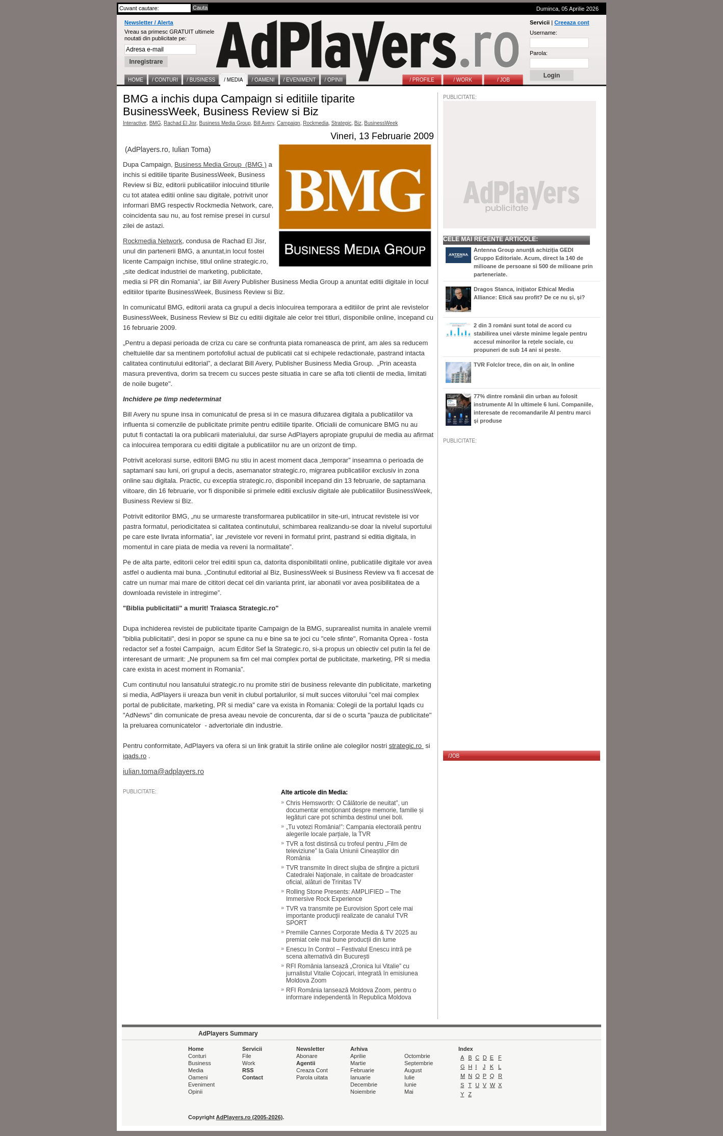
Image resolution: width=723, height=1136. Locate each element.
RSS (248, 1070)
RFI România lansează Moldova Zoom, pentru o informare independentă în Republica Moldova (351, 994)
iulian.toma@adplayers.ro (163, 771)
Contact (252, 1077)
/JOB (453, 756)
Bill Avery (263, 123)
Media (195, 1070)
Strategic (341, 123)
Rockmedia (315, 123)
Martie (358, 1063)
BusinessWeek (381, 123)
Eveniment (201, 1084)
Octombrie (417, 1056)
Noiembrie (363, 1092)
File (246, 1056)
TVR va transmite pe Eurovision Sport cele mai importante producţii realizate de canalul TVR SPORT (349, 915)
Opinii (195, 1092)
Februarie (362, 1070)
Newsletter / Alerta (148, 22)
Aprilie (358, 1056)
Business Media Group (225, 123)
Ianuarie (360, 1077)
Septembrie (418, 1063)
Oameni (198, 1077)
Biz (358, 123)
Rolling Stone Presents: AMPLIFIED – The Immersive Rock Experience (343, 895)
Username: (543, 33)
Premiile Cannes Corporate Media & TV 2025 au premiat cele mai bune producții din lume (351, 936)
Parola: (539, 53)
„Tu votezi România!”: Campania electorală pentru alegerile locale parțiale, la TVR (353, 830)
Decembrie (363, 1084)
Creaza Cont (312, 1070)
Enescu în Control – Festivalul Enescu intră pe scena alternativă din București (348, 953)
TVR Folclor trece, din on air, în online (524, 365)
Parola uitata (312, 1077)
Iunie (410, 1084)
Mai (409, 1092)
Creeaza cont (571, 22)
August (413, 1070)
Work (248, 1063)
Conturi (197, 1056)
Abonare (307, 1056)
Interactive (134, 123)
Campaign (288, 123)
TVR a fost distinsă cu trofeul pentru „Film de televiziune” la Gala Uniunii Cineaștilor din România (346, 851)
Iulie (409, 1077)
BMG (155, 123)
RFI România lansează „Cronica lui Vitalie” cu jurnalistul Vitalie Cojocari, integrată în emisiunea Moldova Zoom (352, 973)
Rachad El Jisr (180, 123)
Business (199, 1063)
